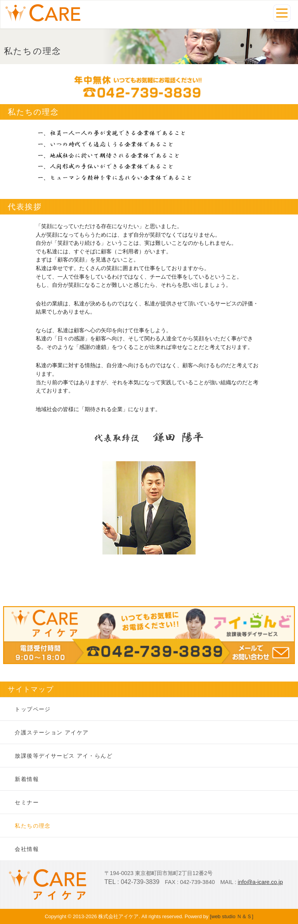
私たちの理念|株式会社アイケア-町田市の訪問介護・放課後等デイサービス (43, 12)
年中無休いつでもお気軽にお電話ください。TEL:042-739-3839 (149, 87)
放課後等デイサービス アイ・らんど (64, 756)
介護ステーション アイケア (51, 732)
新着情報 (27, 779)
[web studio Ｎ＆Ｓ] (231, 916)
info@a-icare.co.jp (260, 882)
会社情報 (27, 849)
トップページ (32, 709)
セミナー (27, 802)
